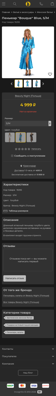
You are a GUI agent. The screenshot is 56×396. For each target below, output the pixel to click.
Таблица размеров (15, 211)
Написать (36, 149)
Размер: (9, 118)
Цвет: (7, 130)
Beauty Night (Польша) (28, 96)
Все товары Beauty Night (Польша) (21, 302)
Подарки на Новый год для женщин (22, 325)
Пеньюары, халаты (15, 332)
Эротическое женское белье (19, 318)
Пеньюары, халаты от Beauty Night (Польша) (26, 295)
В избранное (50, 74)
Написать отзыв (14, 278)
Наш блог (28, 373)
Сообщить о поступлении (28, 156)
